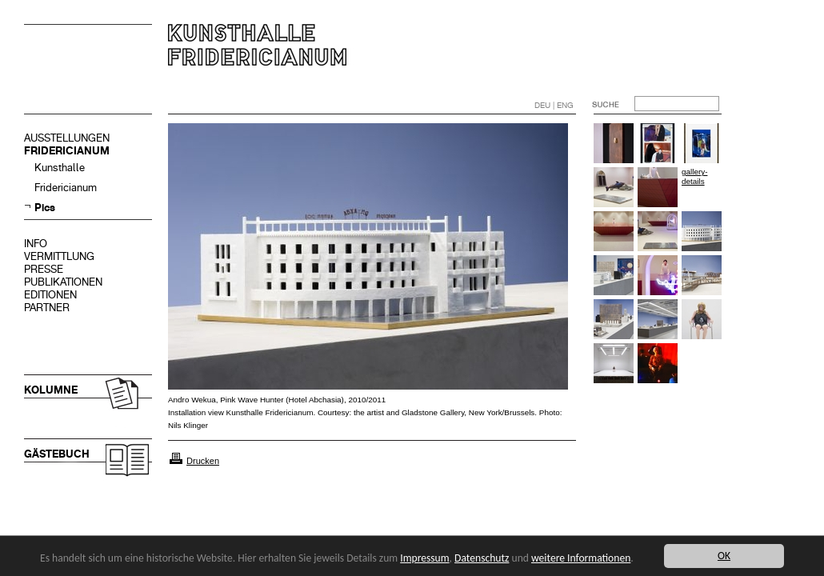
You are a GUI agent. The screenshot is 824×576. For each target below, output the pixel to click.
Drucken (202, 461)
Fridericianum (65, 188)
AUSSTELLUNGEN (67, 138)
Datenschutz (481, 558)
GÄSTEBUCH (57, 454)
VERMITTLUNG (59, 256)
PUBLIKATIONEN (63, 282)
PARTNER (47, 308)
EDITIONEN (50, 295)
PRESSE (43, 269)
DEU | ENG (554, 105)
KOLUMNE (51, 390)
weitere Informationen (580, 558)
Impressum (424, 558)
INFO (35, 244)
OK (724, 555)
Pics (44, 208)
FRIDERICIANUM (67, 151)
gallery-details (694, 176)
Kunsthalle (59, 168)
